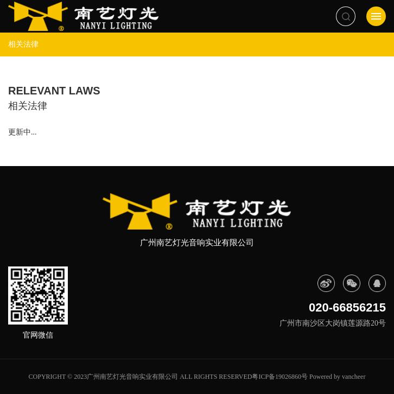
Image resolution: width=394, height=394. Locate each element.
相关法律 (23, 44)
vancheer (353, 376)
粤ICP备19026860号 (280, 376)
